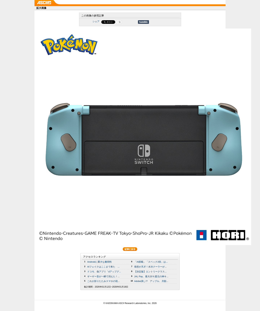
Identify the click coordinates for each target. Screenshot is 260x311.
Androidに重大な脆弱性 (99, 261)
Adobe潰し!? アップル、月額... (151, 281)
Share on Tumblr (143, 22)
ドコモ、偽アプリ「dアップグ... (104, 271)
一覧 (119, 22)
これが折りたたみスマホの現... (103, 281)
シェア (95, 21)
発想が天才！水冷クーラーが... (150, 266)
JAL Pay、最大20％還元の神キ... (151, 276)
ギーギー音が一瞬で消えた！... (103, 276)
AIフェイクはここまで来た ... (103, 266)
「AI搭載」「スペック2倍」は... (151, 261)
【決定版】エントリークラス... (150, 271)
